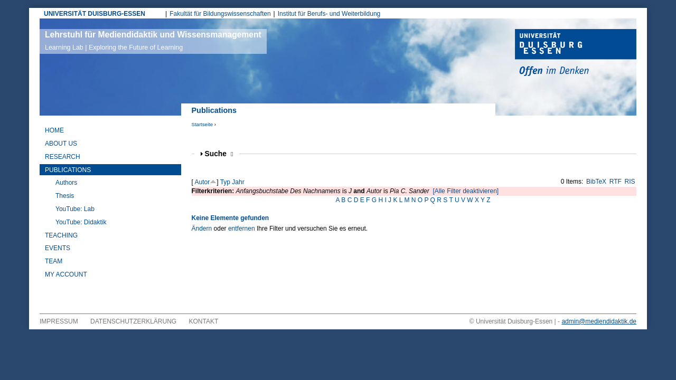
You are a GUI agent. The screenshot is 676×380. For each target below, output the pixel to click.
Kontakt (204, 321)
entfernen (241, 228)
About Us (61, 143)
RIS (630, 181)
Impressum (59, 321)
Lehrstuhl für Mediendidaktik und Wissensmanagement (153, 40)
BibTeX (596, 181)
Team (53, 261)
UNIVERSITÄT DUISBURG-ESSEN (94, 13)
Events (57, 248)
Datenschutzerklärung (133, 321)
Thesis (64, 196)
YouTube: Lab (75, 209)
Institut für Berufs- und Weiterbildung (329, 13)
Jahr (238, 182)
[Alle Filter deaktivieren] (466, 191)
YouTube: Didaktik (81, 222)
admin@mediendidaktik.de (598, 321)
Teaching (61, 235)
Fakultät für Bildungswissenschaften (220, 13)
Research (62, 156)
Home (54, 130)
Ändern (202, 228)
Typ (225, 182)
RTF (615, 181)
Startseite (202, 124)
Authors (66, 182)
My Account (66, 274)
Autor (202, 182)
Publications (68, 170)
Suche (219, 154)
